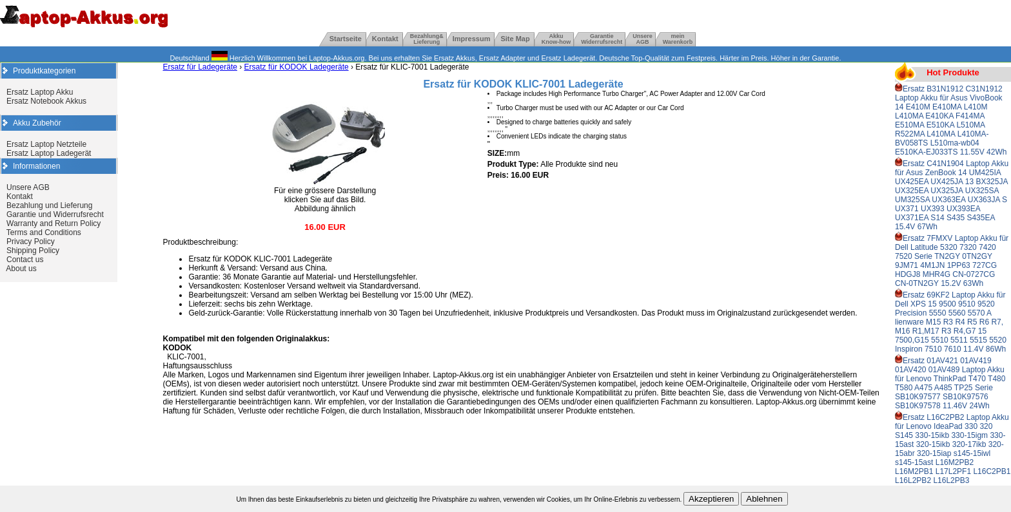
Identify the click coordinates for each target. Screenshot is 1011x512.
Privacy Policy (30, 241)
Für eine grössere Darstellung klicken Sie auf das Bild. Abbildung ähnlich (325, 196)
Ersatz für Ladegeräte (199, 66)
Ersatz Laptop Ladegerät (48, 153)
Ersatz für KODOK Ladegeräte (296, 66)
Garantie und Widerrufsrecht (55, 214)
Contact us (24, 259)
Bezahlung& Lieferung (427, 39)
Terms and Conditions (43, 232)
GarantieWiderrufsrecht (601, 39)
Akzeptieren (711, 499)
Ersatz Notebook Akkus (46, 101)
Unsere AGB (28, 187)
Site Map (514, 39)
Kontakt (385, 39)
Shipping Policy (32, 250)
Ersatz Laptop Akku (39, 92)
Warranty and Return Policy (53, 223)
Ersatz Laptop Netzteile (46, 144)
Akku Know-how (556, 39)
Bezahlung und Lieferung (49, 205)
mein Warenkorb (678, 39)
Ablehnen (764, 499)
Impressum (472, 39)
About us (21, 268)
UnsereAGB (643, 39)
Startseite (345, 39)
